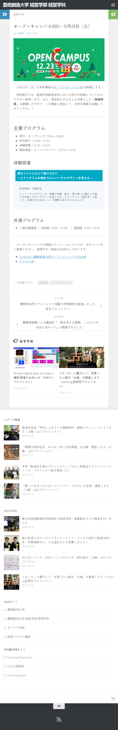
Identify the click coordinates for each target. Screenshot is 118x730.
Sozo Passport (17, 675)
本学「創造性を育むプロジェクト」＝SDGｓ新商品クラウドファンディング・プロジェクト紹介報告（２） (66, 468)
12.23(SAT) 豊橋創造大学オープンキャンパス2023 (51, 257)
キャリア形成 (16, 627)
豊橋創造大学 (16, 609)
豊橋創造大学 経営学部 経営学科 (28, 618)
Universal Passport (19, 657)
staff (20, 33)
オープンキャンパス (67, 87)
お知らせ (18, 14)
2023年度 (43, 282)
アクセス (25, 261)
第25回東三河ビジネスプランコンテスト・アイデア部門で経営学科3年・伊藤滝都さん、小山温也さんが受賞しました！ (66, 540)
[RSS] (59, 719)
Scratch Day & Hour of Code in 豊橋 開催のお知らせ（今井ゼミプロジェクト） (34, 377)
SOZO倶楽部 (15, 666)
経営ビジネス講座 (18, 636)
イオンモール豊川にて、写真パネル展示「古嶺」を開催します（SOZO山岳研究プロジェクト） (79, 379)
